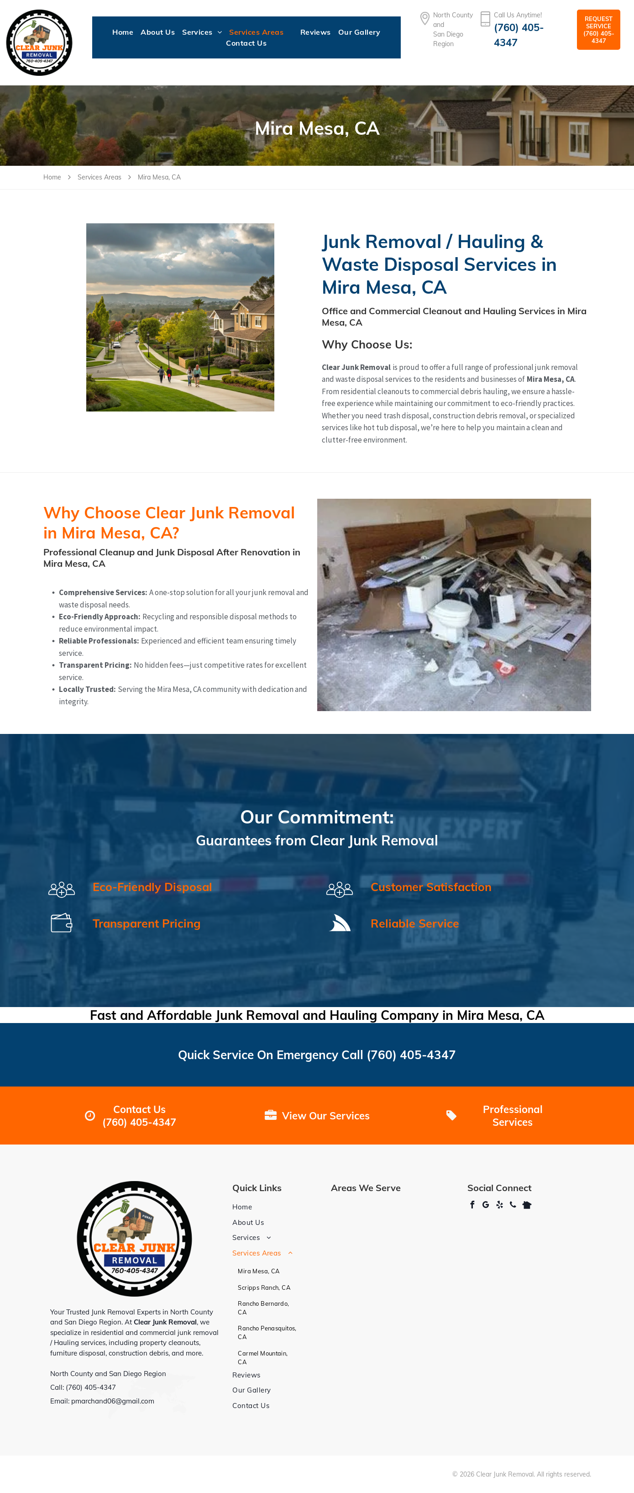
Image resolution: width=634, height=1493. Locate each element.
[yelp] (499, 1206)
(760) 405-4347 (411, 1054)
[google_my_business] (486, 1206)
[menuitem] (123, 31)
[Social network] (527, 1206)
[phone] (513, 1206)
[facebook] (472, 1206)
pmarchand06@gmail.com (112, 1401)
